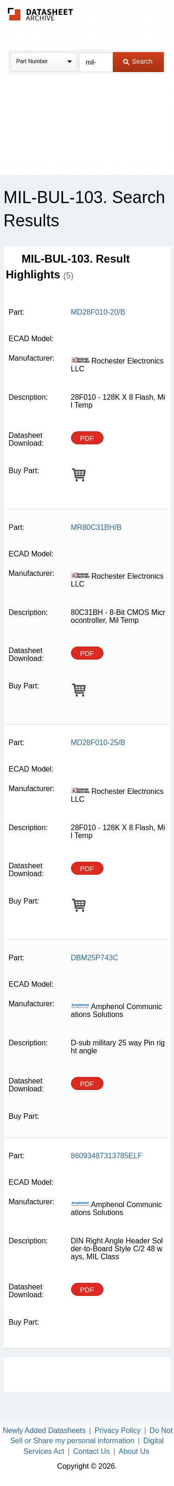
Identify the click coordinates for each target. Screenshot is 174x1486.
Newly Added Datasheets (44, 1430)
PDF (87, 438)
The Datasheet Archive (40, 14)
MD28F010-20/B (98, 312)
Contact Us (91, 1451)
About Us (134, 1451)
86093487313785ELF (106, 1156)
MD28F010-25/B (98, 742)
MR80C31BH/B (96, 527)
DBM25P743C (94, 958)
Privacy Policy (118, 1430)
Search (138, 61)
